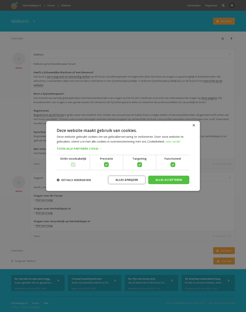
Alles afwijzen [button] (125, 180)
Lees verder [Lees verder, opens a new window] (173, 141)
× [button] (193, 125)
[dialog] (123, 156)
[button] (123, 148)
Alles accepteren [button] (168, 180)
